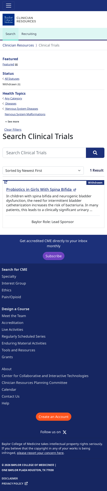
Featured (10, 64)
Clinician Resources (18, 45)
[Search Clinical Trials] (44, 153)
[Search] (95, 153)
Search (11, 36)
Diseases (10, 103)
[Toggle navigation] (9, 5)
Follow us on (53, 432)
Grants (7, 357)
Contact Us (11, 396)
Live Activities (12, 329)
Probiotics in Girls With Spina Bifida (41, 189)
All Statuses (12, 79)
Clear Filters (12, 129)
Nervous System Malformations (25, 114)
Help (5, 403)
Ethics (6, 290)
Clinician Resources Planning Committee (34, 382)
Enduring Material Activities (24, 343)
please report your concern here (40, 453)
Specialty (9, 276)
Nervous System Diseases (21, 109)
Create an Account (54, 416)
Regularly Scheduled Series (24, 336)
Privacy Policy (12, 483)
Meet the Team (14, 315)
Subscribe (54, 256)
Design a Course (15, 309)
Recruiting (29, 34)
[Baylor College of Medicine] (20, 20)
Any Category (13, 98)
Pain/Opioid (11, 297)
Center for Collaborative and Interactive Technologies (45, 375)
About (7, 369)
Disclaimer (10, 478)
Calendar (9, 389)
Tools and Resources (18, 350)
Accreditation (12, 322)
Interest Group (14, 283)
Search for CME (14, 269)
